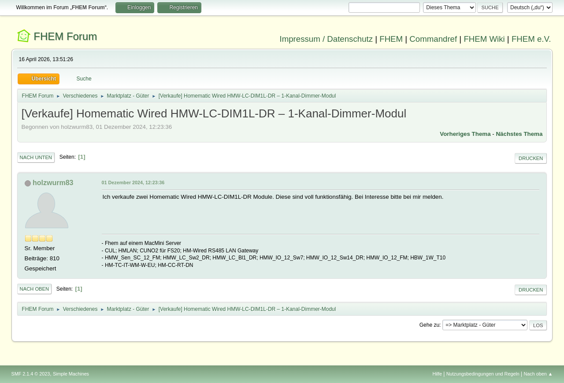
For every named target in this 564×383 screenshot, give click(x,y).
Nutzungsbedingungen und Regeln (482, 373)
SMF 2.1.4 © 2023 (30, 373)
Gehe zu (429, 325)
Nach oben (34, 289)
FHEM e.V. (531, 39)
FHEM (391, 39)
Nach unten (36, 157)
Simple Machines (71, 373)
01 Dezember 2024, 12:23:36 (133, 182)
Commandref (433, 39)
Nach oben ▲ (538, 373)
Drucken (531, 158)
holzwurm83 (53, 182)
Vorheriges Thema (465, 134)
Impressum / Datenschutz (326, 39)
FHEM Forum (65, 36)
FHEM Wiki (484, 39)
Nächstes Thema (519, 134)
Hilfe (437, 373)
